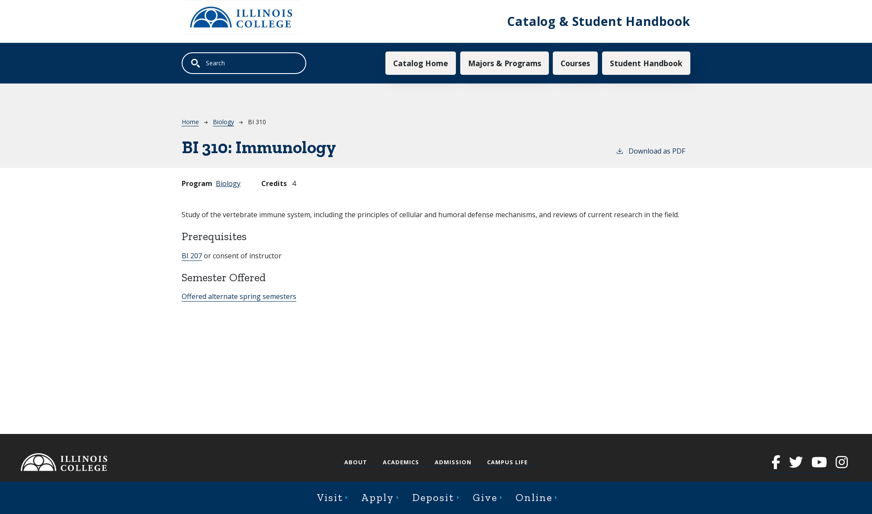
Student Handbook (646, 63)
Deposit (433, 497)
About (355, 462)
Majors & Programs (504, 63)
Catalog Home (420, 63)
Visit (330, 497)
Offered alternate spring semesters (239, 296)
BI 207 (192, 255)
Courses (575, 63)
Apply (377, 497)
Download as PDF (650, 151)
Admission (453, 462)
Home (190, 122)
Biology (223, 122)
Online (534, 497)
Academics (401, 462)
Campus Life (507, 462)
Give (485, 497)
